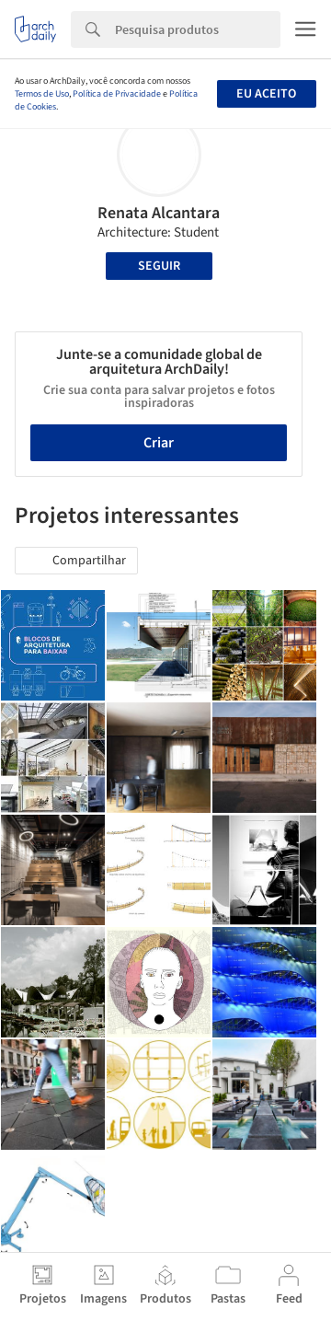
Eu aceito (266, 94)
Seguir (159, 266)
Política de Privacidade (117, 93)
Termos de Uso (42, 93)
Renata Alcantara (158, 213)
